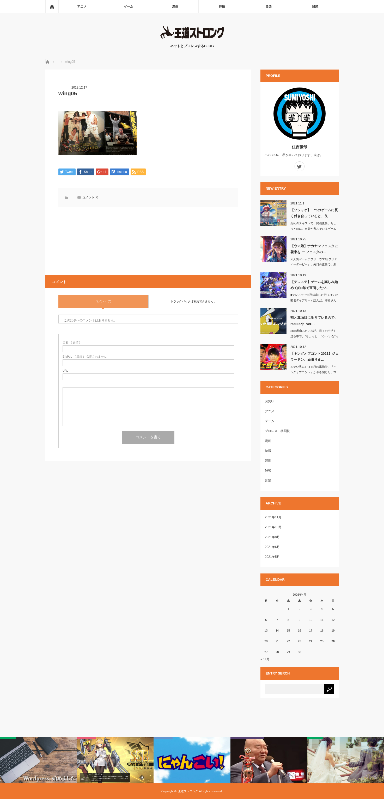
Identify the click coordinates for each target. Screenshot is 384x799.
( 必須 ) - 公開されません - (85, 356)
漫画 (175, 6)
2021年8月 (272, 537)
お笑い (269, 401)
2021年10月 (273, 527)
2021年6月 (272, 547)
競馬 (268, 461)
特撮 (222, 6)
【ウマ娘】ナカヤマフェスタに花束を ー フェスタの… (314, 249)
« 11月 (265, 659)
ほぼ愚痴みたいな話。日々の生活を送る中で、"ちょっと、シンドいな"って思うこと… (314, 336)
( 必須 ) (71, 342)
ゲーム (128, 6)
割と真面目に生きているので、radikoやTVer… (314, 321)
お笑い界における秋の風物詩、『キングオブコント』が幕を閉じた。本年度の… (313, 372)
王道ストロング (188, 791)
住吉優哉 (299, 147)
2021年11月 (273, 517)
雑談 (315, 6)
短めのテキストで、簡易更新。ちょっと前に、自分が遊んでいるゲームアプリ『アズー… (313, 229)
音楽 (268, 6)
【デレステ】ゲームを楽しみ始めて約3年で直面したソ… (314, 285)
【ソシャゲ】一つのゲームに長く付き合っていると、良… (314, 213)
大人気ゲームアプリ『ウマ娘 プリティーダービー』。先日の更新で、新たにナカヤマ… (313, 265)
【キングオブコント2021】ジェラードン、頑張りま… (314, 356)
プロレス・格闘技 (277, 431)
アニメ (82, 6)
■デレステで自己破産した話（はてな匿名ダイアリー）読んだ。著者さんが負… (314, 300)
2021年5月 (272, 557)
